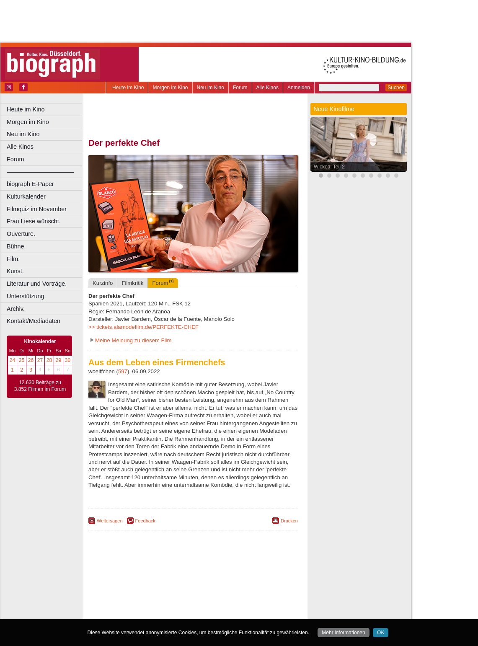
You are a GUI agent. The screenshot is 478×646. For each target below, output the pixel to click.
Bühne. (16, 246)
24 (12, 360)
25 (21, 360)
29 (58, 360)
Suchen (396, 87)
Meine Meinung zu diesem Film (133, 340)
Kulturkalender (26, 196)
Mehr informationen (343, 633)
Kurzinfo (103, 283)
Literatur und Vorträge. (37, 283)
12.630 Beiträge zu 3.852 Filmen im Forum (40, 386)
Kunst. (15, 271)
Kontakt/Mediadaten (33, 321)
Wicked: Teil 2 (329, 167)
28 (49, 360)
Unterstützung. (26, 296)
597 (122, 371)
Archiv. (16, 308)
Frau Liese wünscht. (34, 221)
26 (31, 360)
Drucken (289, 520)
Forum (240, 87)
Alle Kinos (267, 87)
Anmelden (298, 87)
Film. (13, 259)
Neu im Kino (210, 87)
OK (380, 633)
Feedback (145, 520)
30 (67, 360)
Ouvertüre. (21, 233)
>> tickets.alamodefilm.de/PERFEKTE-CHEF (143, 327)
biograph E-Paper (30, 184)
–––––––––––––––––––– (40, 171)
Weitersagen (110, 520)
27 (40, 360)
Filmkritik (132, 283)
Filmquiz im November (37, 209)
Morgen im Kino (170, 87)
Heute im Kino (128, 87)
